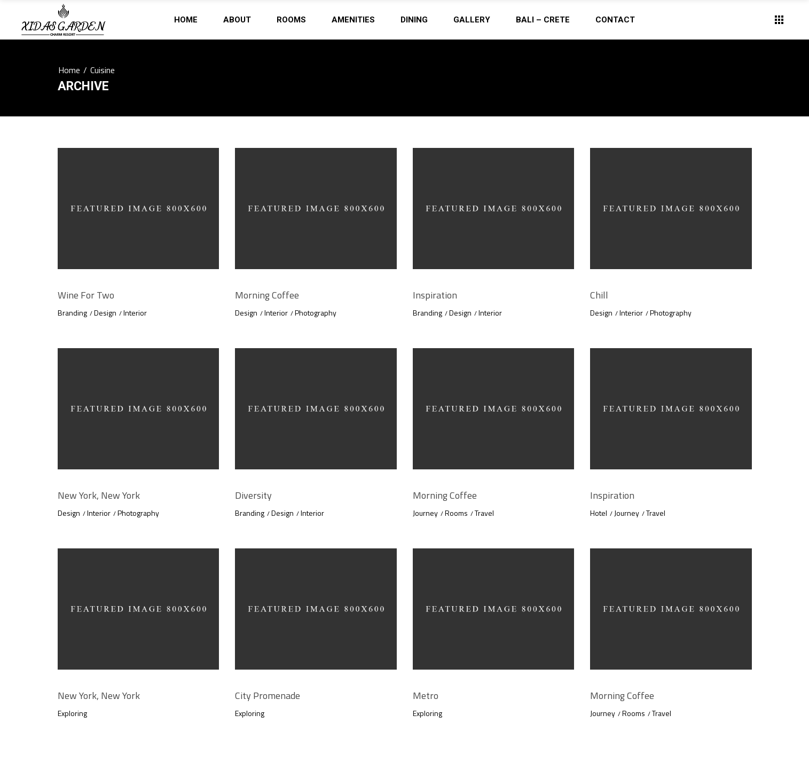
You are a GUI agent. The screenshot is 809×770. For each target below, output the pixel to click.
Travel (484, 512)
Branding (72, 312)
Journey (425, 512)
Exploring (72, 713)
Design (105, 312)
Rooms (456, 512)
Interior (135, 312)
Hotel (598, 512)
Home (69, 70)
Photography (315, 312)
